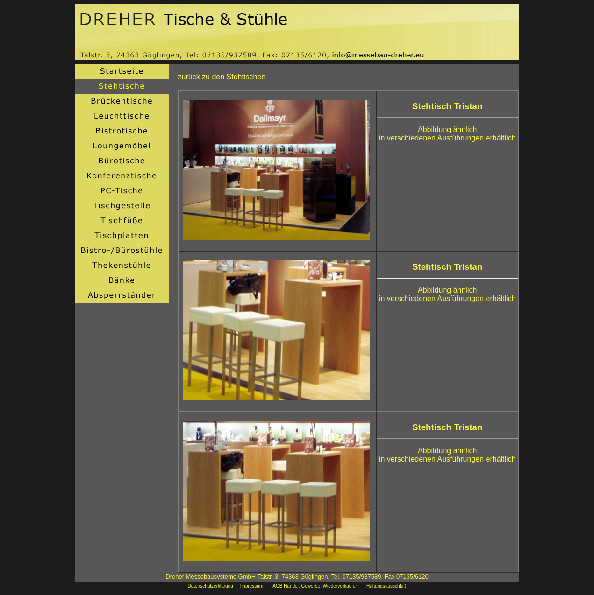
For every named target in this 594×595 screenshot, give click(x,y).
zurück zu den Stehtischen (222, 77)
